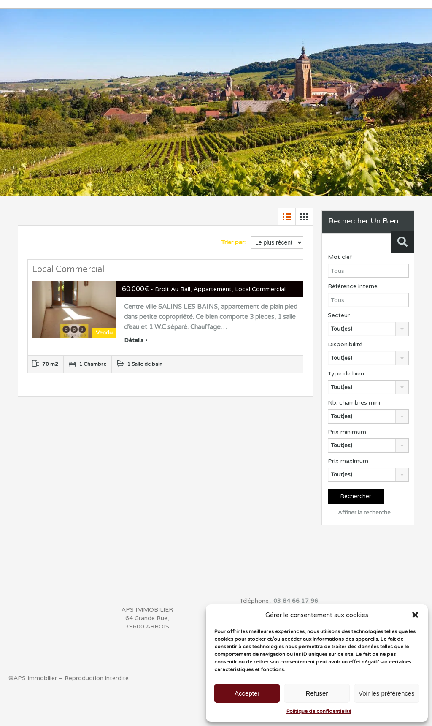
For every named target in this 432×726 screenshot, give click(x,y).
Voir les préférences (387, 693)
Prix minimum (347, 431)
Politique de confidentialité (318, 711)
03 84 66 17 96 (295, 600)
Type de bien (346, 373)
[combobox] (368, 329)
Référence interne (353, 286)
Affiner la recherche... (361, 512)
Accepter (247, 693)
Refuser (317, 693)
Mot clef (340, 257)
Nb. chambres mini (354, 402)
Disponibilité (345, 344)
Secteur (339, 315)
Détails (136, 340)
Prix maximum (348, 461)
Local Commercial (68, 269)
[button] (415, 615)
